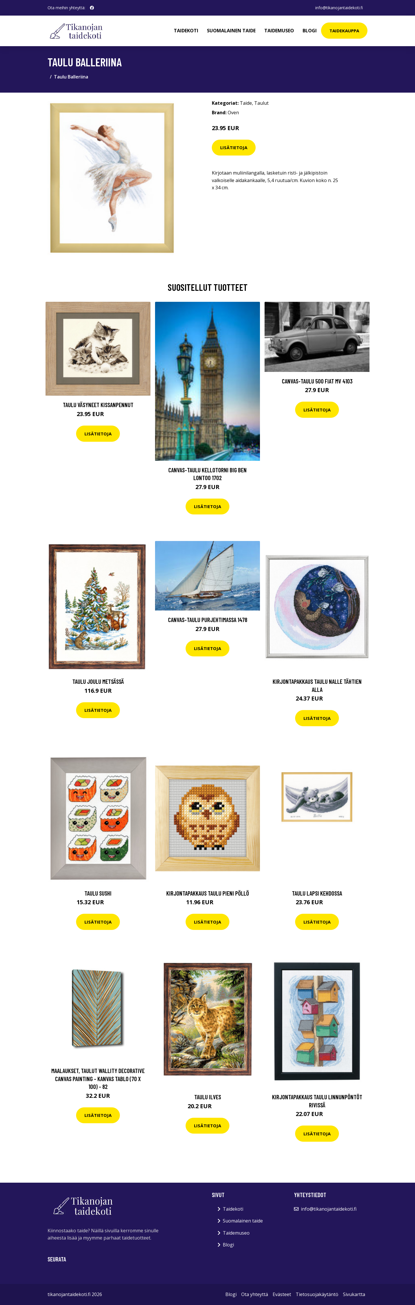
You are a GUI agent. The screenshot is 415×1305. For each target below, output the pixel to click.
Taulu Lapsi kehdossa (317, 893)
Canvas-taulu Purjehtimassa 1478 (207, 619)
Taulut (261, 103)
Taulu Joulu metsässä (98, 681)
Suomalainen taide (231, 30)
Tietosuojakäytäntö (317, 1294)
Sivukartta (354, 1294)
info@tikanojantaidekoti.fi (339, 7)
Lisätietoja (233, 147)
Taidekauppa (344, 30)
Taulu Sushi (98, 893)
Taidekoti (186, 30)
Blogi (310, 30)
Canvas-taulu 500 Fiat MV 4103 (317, 381)
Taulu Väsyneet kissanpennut (98, 404)
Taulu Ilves (207, 1096)
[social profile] (92, 7)
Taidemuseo (279, 30)
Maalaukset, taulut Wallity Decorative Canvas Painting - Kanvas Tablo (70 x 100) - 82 (98, 1078)
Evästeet (282, 1294)
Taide (246, 103)
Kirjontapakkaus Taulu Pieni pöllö (207, 893)
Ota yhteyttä (254, 1294)
